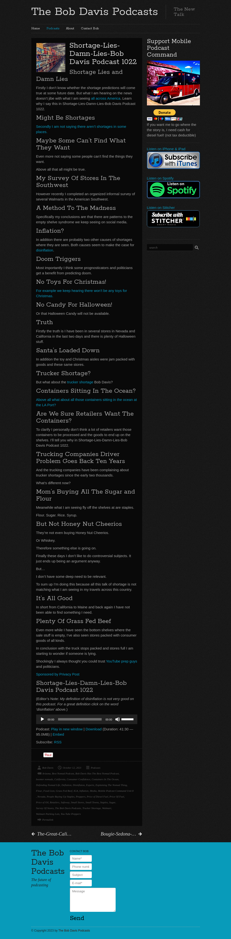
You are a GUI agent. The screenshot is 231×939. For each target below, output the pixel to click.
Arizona (46, 773)
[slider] (80, 719)
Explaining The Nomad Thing (111, 785)
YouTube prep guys (121, 661)
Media (93, 790)
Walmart (106, 808)
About (70, 28)
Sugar (112, 802)
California (60, 779)
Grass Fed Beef (64, 790)
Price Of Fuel (117, 796)
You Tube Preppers (71, 813)
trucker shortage (80, 382)
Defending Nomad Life (48, 785)
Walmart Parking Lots (47, 813)
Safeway (65, 802)
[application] (86, 719)
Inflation (83, 790)
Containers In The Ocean (105, 779)
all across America (105, 98)
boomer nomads (44, 779)
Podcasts (52, 28)
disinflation (44, 250)
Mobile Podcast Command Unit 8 (115, 790)
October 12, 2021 (72, 767)
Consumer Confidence (78, 779)
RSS (58, 742)
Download (94, 729)
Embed (58, 734)
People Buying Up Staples (60, 796)
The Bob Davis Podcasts (94, 12)
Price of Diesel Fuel (97, 796)
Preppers (81, 796)
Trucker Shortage (91, 808)
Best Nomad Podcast (63, 773)
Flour (39, 790)
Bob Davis (47, 767)
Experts (90, 785)
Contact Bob (90, 28)
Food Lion (48, 790)
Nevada (41, 796)
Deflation (66, 785)
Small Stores (77, 802)
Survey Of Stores (45, 808)
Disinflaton (79, 785)
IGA (76, 790)
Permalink (47, 819)
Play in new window (67, 729)
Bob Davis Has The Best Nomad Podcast (97, 773)
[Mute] (117, 719)
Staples (104, 802)
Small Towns (92, 802)
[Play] (42, 719)
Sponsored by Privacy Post (57, 674)
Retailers (54, 802)
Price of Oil (42, 802)
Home (35, 28)
